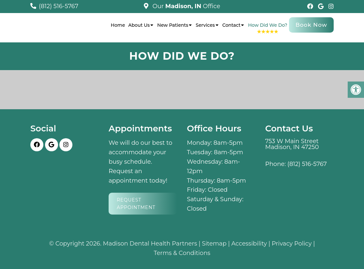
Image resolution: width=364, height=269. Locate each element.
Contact (231, 25)
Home (118, 25)
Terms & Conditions (182, 253)
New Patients (172, 25)
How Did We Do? (267, 25)
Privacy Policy (291, 244)
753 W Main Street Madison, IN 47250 (292, 144)
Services (205, 25)
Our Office (185, 6)
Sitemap (214, 244)
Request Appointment (136, 203)
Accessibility (249, 244)
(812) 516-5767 (58, 6)
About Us (139, 25)
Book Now (311, 25)
